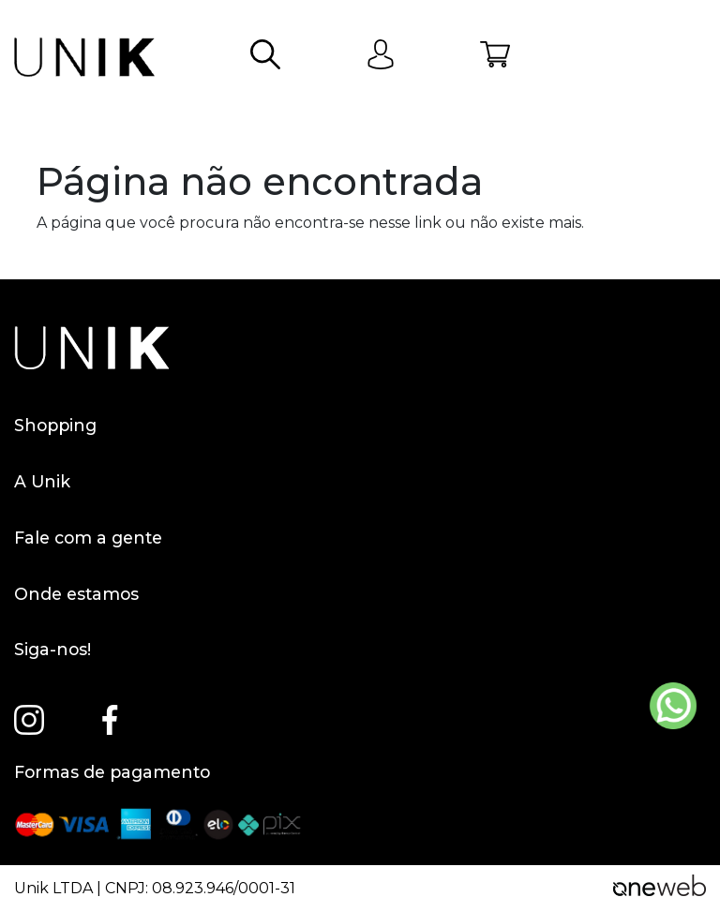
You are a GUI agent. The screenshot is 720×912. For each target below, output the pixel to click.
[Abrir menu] (691, 57)
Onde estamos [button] (360, 594)
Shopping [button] (360, 425)
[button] (265, 57)
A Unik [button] (360, 481)
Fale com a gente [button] (360, 538)
